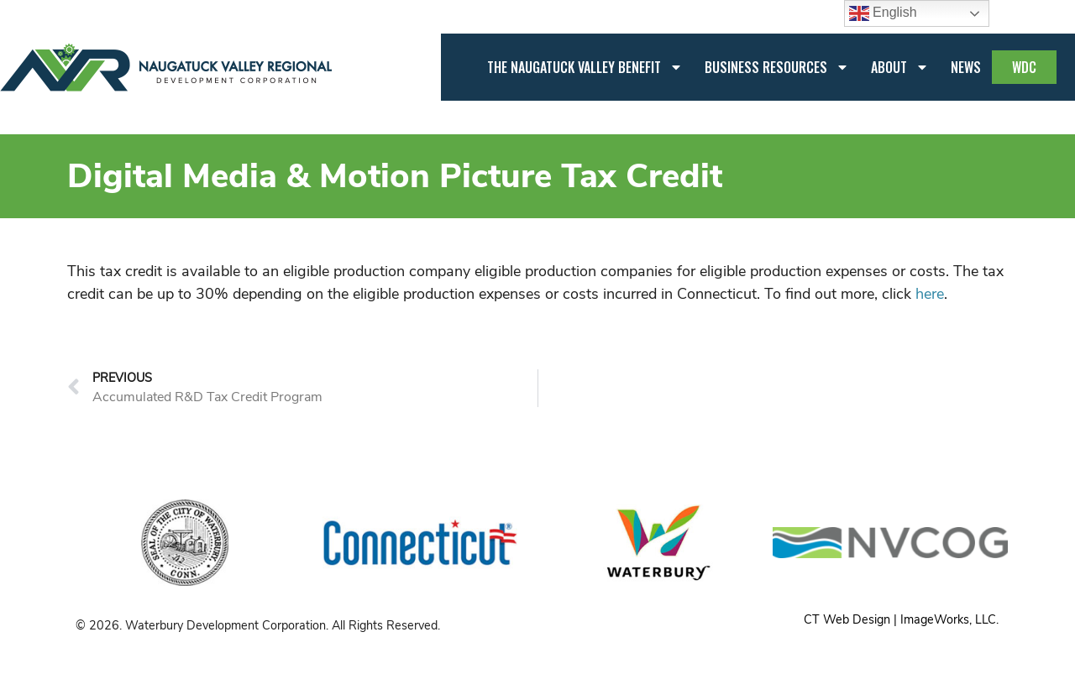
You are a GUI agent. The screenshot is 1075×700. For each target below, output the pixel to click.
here (929, 294)
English (883, 13)
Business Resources (777, 67)
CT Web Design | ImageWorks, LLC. (901, 619)
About (900, 67)
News (966, 67)
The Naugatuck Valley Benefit (585, 67)
